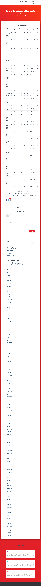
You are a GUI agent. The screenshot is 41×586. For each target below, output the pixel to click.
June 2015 (8, 477)
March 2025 (8, 294)
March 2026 (8, 275)
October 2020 (9, 377)
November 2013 (9, 507)
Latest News (26, 1)
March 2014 (8, 501)
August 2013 (9, 512)
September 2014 (9, 491)
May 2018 (8, 421)
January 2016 (9, 466)
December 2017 (9, 429)
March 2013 (8, 520)
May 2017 (8, 440)
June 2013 (8, 515)
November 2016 (9, 450)
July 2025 (8, 288)
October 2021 (9, 359)
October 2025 (9, 283)
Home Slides (9, 532)
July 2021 (8, 364)
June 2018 (8, 420)
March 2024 (8, 313)
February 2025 (9, 296)
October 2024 (9, 302)
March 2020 (8, 386)
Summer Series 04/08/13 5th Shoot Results (17, 264)
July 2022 (8, 345)
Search (8, 241)
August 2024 (9, 305)
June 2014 (8, 496)
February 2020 (9, 388)
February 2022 (9, 353)
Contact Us (32, 3)
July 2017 (8, 437)
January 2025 (9, 297)
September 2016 (9, 453)
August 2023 (9, 324)
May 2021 (8, 367)
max (9, 262)
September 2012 (9, 526)
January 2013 (9, 523)
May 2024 (8, 310)
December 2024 (9, 299)
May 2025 (8, 291)
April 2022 (8, 350)
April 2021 (8, 369)
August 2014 (9, 493)
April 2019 (8, 404)
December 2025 (9, 280)
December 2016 (9, 448)
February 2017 (9, 445)
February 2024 (9, 315)
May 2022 (8, 348)
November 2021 (9, 358)
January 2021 (9, 372)
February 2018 (9, 426)
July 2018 (8, 418)
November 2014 (9, 488)
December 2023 (9, 318)
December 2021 (9, 356)
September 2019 (9, 396)
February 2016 (9, 464)
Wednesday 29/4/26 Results (12, 562)
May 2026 (8, 272)
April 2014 (8, 499)
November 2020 (9, 375)
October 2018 (9, 413)
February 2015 (9, 483)
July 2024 (8, 307)
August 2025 (9, 286)
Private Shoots (32, 1)
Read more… (9, 556)
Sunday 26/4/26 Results (10, 253)
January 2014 (9, 504)
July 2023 (8, 326)
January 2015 (9, 485)
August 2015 (9, 474)
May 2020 (8, 385)
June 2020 (8, 383)
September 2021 (9, 361)
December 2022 (9, 337)
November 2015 (9, 469)
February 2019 (9, 407)
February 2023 (9, 334)
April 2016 (8, 461)
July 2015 (8, 475)
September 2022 (9, 342)
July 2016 (8, 456)
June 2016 (8, 458)
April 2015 (8, 480)
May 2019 (8, 402)
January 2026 (9, 278)
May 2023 (8, 329)
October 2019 (9, 394)
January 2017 (9, 447)
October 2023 (9, 321)
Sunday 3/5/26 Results (10, 250)
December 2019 (9, 391)
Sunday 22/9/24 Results (14, 262)
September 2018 (9, 415)
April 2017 (8, 442)
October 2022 (9, 340)
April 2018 (8, 423)
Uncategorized (9, 535)
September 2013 (9, 510)
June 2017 (8, 439)
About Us (21, 1)
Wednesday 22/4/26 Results (10, 255)
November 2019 (9, 393)
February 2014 (9, 502)
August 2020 (9, 380)
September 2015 (9, 472)
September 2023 (9, 323)
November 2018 (9, 412)
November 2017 (9, 431)
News (7, 551)
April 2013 (8, 518)
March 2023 (8, 332)
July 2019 (8, 399)
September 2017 (9, 434)
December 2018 (9, 410)
